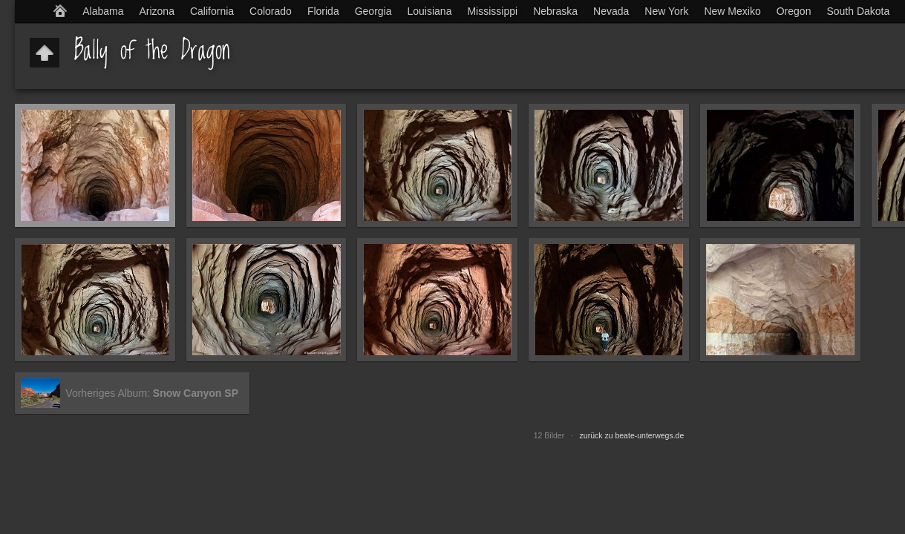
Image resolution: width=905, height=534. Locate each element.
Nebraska (555, 11)
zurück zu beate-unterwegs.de (632, 435)
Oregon (794, 11)
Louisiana (430, 11)
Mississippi (492, 11)
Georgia (373, 11)
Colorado (270, 11)
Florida (323, 11)
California (212, 11)
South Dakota (857, 11)
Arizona (156, 11)
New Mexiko (732, 11)
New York (666, 11)
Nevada (611, 11)
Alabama (102, 11)
